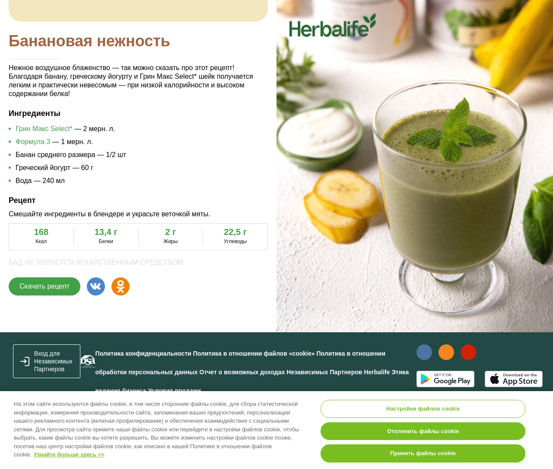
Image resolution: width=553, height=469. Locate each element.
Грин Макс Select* (44, 128)
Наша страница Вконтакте (424, 352)
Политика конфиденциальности (143, 353)
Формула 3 (33, 141)
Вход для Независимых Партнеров (53, 361)
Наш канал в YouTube (468, 352)
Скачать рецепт (44, 286)
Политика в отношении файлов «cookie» (254, 353)
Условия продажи (174, 390)
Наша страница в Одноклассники (446, 352)
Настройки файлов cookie (423, 408)
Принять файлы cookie (423, 453)
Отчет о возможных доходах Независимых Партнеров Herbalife (295, 372)
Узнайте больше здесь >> (69, 454)
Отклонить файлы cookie (423, 431)
